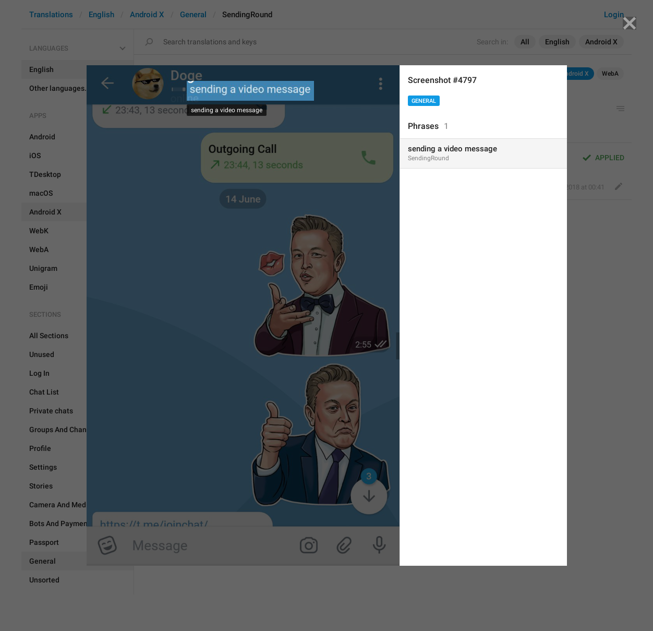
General (424, 101)
